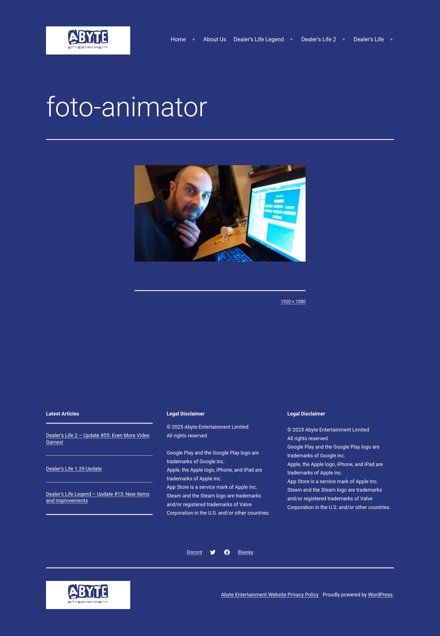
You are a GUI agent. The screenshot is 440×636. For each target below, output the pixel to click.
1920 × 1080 (293, 301)
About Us (214, 39)
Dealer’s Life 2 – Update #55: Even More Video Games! (98, 438)
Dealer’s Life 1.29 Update (74, 469)
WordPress (380, 595)
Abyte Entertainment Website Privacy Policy (270, 595)
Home (178, 39)
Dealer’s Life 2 (318, 39)
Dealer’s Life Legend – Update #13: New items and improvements (98, 497)
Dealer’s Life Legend (259, 39)
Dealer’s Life (369, 39)
